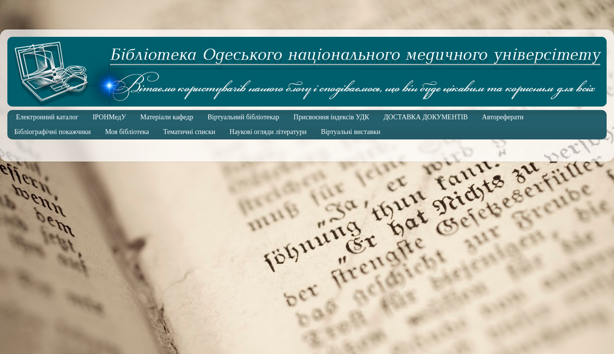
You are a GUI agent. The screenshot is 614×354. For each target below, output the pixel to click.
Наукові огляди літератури (268, 132)
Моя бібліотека (127, 132)
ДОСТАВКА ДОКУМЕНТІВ (426, 117)
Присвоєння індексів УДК (331, 117)
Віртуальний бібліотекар (243, 117)
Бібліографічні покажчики (52, 132)
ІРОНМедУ (109, 117)
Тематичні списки (189, 132)
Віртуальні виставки (350, 132)
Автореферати (502, 117)
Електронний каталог (47, 117)
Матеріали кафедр (167, 117)
